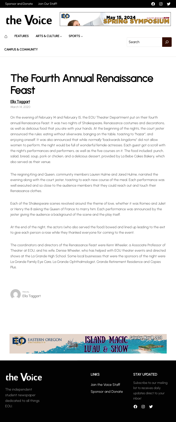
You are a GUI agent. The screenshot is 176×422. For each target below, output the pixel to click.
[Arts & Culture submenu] (61, 36)
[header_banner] (115, 25)
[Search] (167, 42)
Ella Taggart (20, 101)
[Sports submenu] (82, 36)
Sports (74, 36)
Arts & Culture (47, 36)
